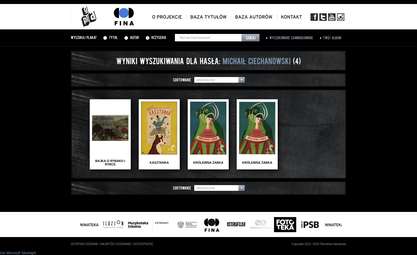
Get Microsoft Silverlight (18, 253)
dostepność (143, 244)
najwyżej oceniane (115, 244)
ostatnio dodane (84, 244)
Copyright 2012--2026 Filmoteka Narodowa (319, 244)
